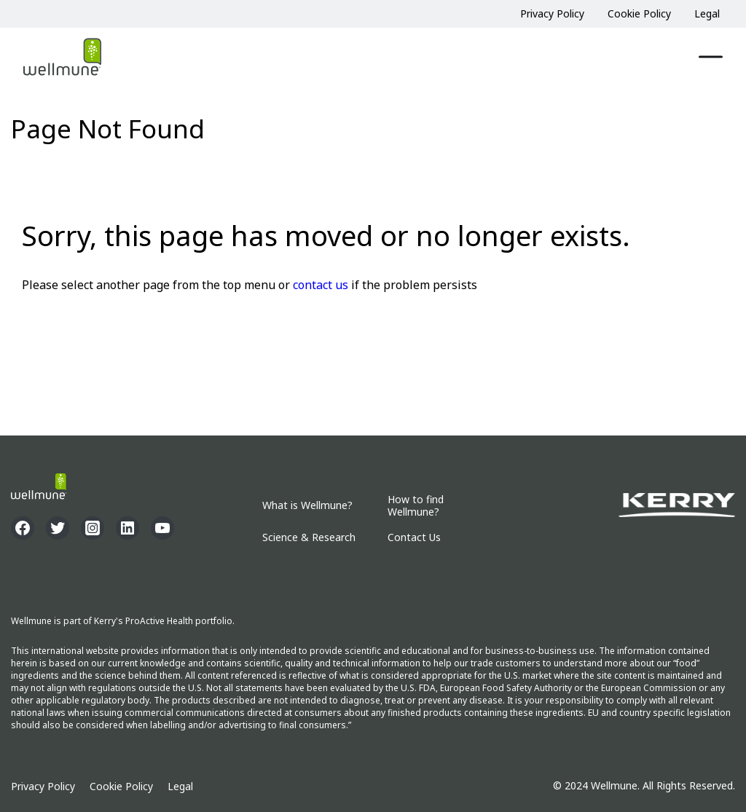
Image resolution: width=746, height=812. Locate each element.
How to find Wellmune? (416, 506)
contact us (320, 285)
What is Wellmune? (307, 506)
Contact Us (414, 538)
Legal (707, 13)
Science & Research (309, 538)
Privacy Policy (552, 13)
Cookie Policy (639, 13)
